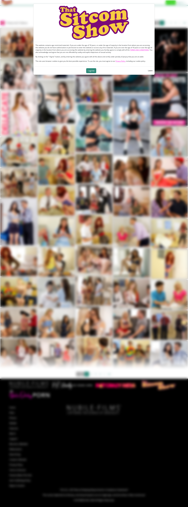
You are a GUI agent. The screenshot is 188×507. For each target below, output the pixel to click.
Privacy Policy (120, 61)
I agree (91, 70)
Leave (150, 70)
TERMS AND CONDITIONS (139, 50)
